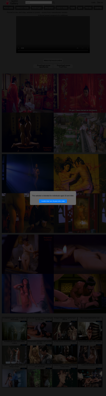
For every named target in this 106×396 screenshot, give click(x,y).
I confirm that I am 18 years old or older (53, 201)
